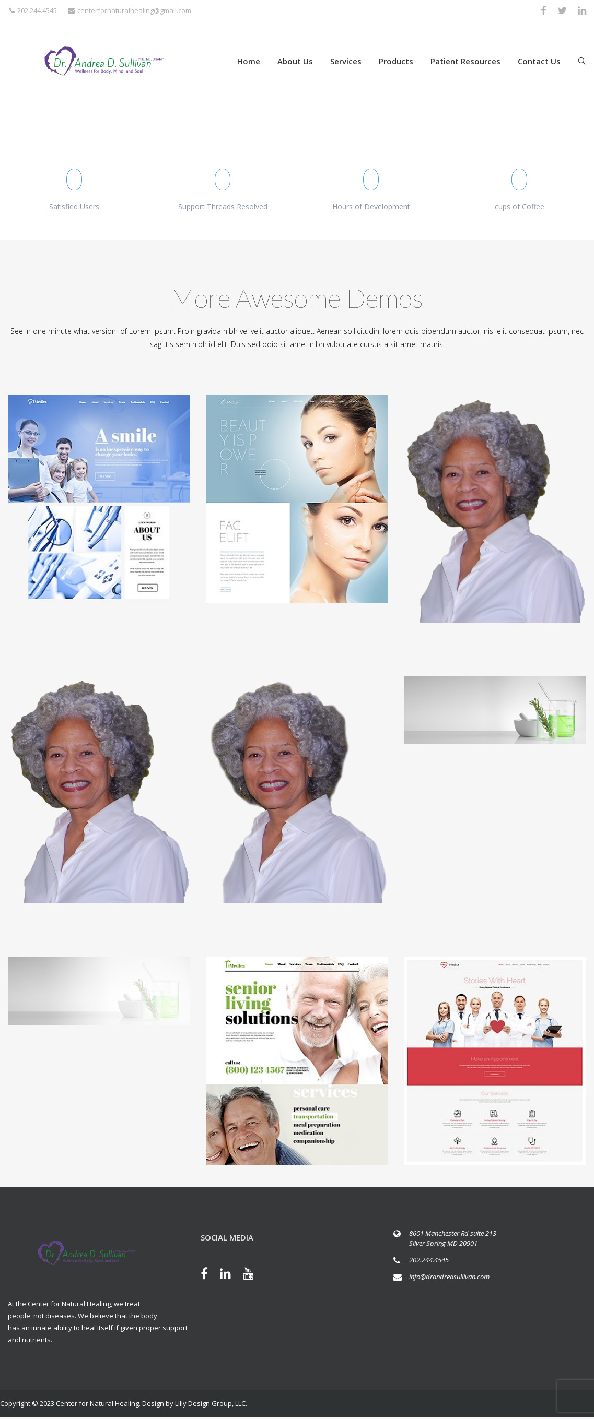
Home (248, 61)
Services (346, 61)
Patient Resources (465, 61)
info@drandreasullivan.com (449, 1276)
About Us (295, 61)
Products (396, 61)
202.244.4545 (33, 10)
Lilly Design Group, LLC (210, 1403)
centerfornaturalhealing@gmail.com (129, 10)
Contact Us (539, 61)
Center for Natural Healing (97, 1403)
